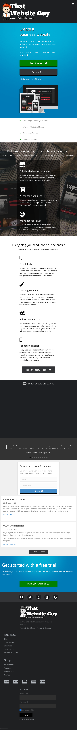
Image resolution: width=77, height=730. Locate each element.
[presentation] (4, 725)
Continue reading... (9, 514)
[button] (38, 63)
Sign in (38, 79)
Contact (7, 675)
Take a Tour (9, 642)
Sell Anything (9, 649)
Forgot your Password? (27, 719)
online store (25, 44)
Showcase (8, 646)
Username (24, 693)
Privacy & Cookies (44, 628)
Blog (6, 639)
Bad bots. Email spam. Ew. (14, 499)
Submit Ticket (9, 671)
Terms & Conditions (27, 628)
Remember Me (27, 710)
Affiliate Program (11, 652)
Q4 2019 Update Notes (13, 525)
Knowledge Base (10, 665)
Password (24, 702)
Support (7, 668)
